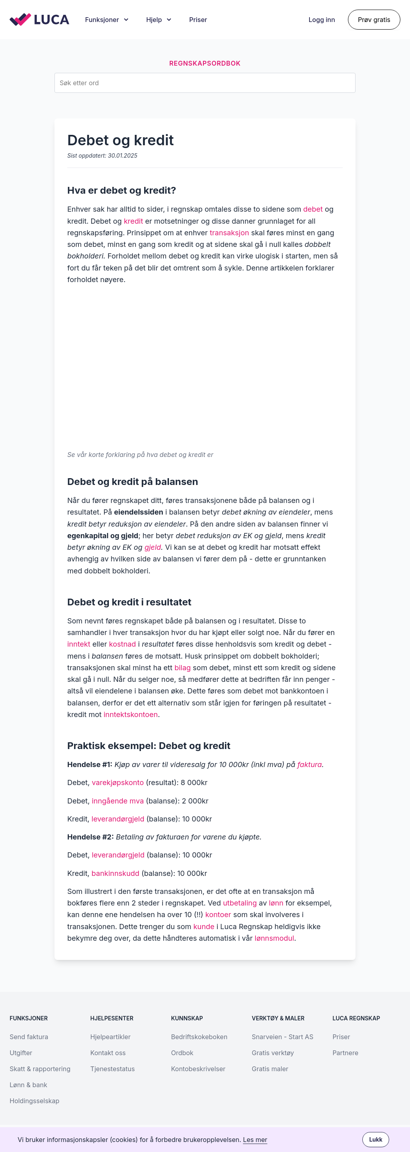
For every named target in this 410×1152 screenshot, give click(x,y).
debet (313, 209)
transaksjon (229, 232)
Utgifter (21, 1053)
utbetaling (240, 903)
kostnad (122, 644)
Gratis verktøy (273, 1053)
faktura (309, 764)
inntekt (78, 644)
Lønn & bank (28, 1085)
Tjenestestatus (112, 1069)
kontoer (218, 914)
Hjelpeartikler (110, 1037)
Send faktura (29, 1037)
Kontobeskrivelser (198, 1069)
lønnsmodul (274, 938)
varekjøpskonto (118, 782)
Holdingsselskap (34, 1101)
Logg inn (322, 20)
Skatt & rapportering (40, 1069)
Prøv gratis (374, 20)
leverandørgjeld (118, 819)
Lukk (375, 1139)
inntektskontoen (131, 714)
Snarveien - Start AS (283, 1037)
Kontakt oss (108, 1053)
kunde (204, 926)
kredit (133, 221)
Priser (198, 20)
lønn (276, 903)
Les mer (255, 1140)
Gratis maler (270, 1069)
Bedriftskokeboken (199, 1037)
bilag (183, 667)
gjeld (153, 547)
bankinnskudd (116, 873)
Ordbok (182, 1053)
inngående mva (118, 801)
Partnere (345, 1053)
